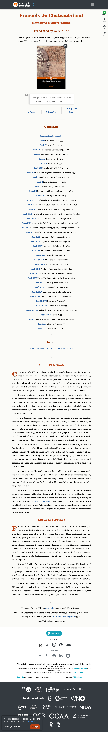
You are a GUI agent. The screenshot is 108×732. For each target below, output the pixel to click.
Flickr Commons (42, 501)
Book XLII (42, 328)
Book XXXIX (46, 315)
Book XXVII (39, 260)
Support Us (54, 633)
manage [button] (84, 668)
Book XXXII (40, 283)
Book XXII (35, 237)
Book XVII (27, 214)
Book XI (37, 186)
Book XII (33, 191)
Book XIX (26, 223)
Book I (42, 141)
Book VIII (31, 173)
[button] (34, 4)
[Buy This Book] (104, 34)
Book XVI (33, 209)
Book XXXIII (40, 287)
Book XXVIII (39, 264)
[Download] (104, 27)
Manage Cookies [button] (12, 726)
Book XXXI (32, 278)
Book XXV (36, 251)
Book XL (32, 319)
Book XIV (31, 200)
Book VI (44, 163)
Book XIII (40, 196)
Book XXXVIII (31, 310)
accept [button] (76, 668)
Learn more (30, 721)
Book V (42, 159)
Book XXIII (36, 241)
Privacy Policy (78, 672)
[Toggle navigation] (92, 4)
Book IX (36, 177)
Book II (43, 145)
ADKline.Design (78, 677)
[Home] (104, 20)
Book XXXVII (41, 306)
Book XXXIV (36, 292)
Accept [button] (35, 726)
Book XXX (34, 273)
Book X (40, 182)
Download (51, 112)
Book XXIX (35, 269)
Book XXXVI (41, 301)
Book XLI (42, 324)
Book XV (28, 205)
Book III (36, 150)
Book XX (26, 228)
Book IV (36, 154)
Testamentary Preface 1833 (51, 136)
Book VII (38, 168)
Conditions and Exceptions (63, 616)
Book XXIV (37, 246)
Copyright (49, 608)
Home (31, 112)
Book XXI (30, 232)
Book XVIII (32, 218)
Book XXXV (35, 296)
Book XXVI (40, 255)
